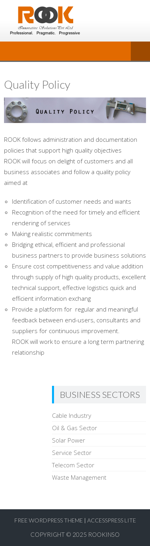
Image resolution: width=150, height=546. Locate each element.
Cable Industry (71, 415)
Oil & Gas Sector (74, 428)
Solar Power (68, 440)
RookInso (104, 534)
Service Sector (72, 453)
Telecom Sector (73, 465)
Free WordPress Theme (48, 520)
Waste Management (79, 477)
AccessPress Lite (111, 520)
